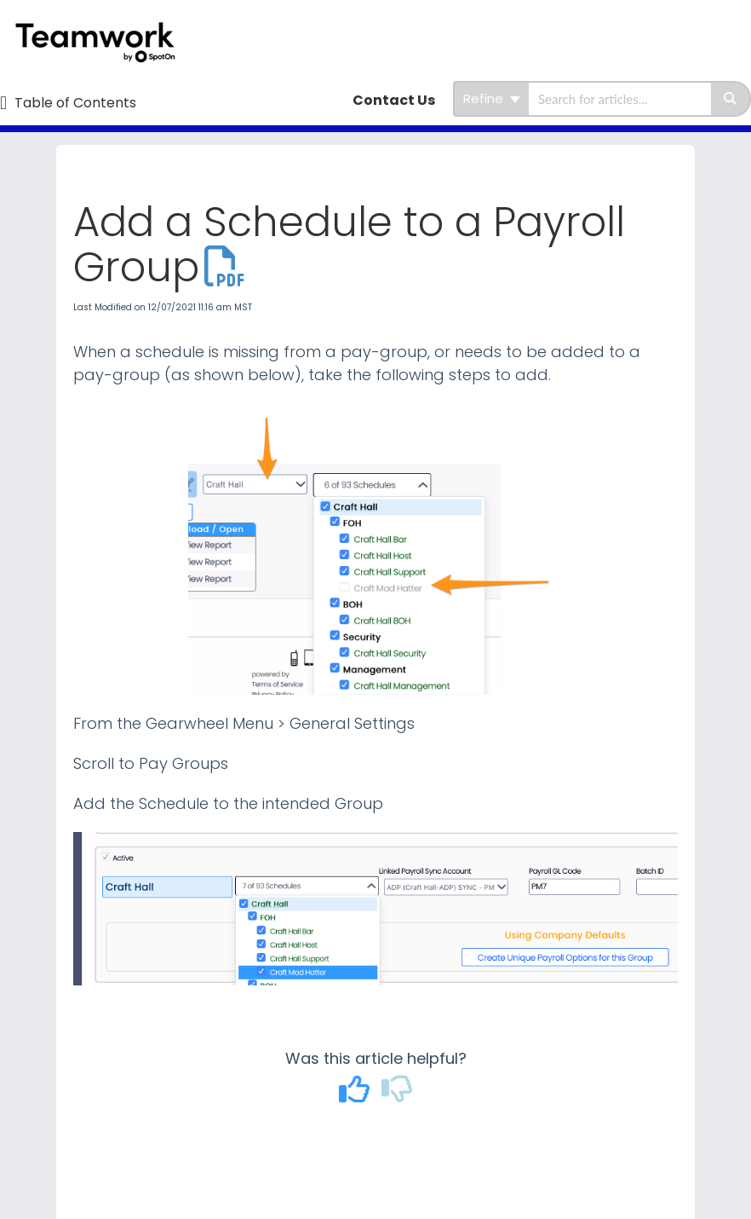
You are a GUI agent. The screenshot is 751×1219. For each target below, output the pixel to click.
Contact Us (394, 100)
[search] (620, 99)
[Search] (731, 99)
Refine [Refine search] (491, 98)
